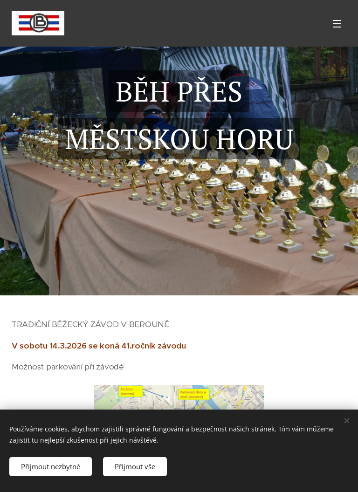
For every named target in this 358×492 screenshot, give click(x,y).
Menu (337, 23)
